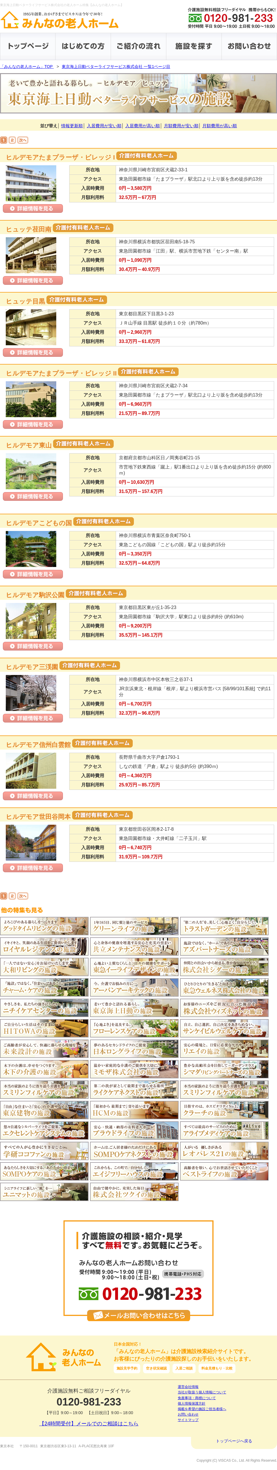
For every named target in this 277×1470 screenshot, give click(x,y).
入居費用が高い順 (142, 125)
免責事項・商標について (197, 1398)
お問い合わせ (188, 1414)
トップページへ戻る (234, 1441)
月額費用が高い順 (219, 125)
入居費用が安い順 (104, 125)
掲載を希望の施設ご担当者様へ (202, 1409)
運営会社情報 (188, 1387)
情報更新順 (72, 125)
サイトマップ (188, 1420)
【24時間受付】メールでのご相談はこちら (88, 1424)
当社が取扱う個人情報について (202, 1392)
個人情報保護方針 (191, 1403)
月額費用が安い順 (181, 125)
